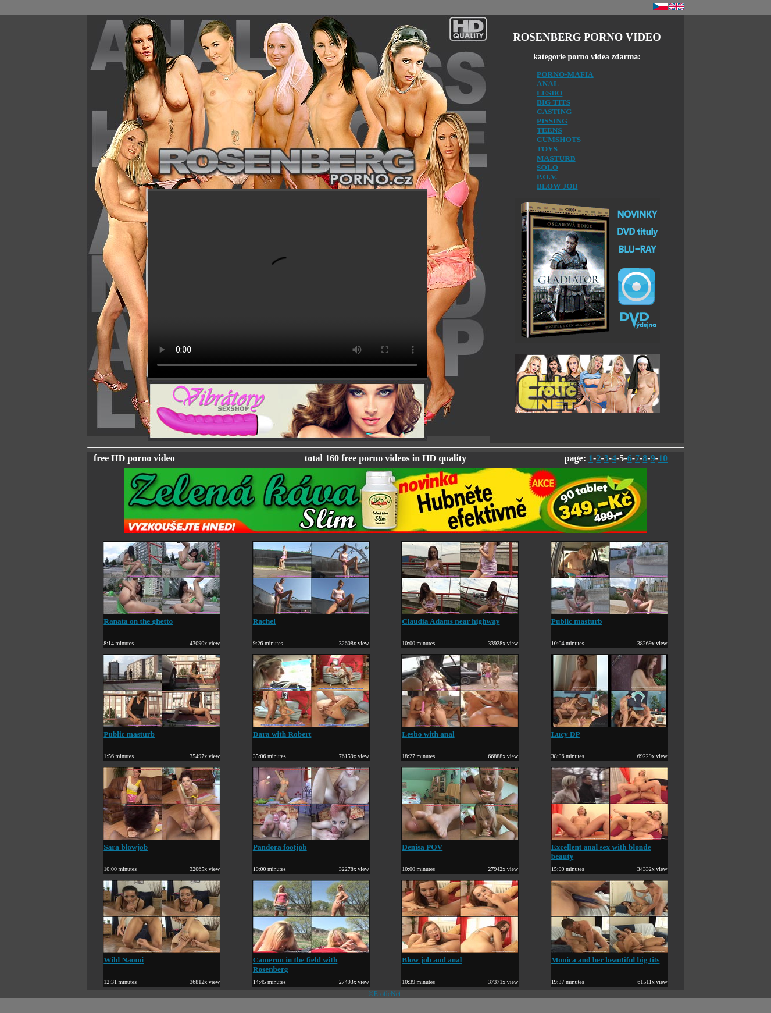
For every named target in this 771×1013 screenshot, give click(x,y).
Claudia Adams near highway (460, 616)
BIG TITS (553, 102)
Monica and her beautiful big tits (609, 955)
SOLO (547, 167)
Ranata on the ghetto (161, 616)
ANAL (548, 83)
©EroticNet (385, 994)
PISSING (552, 120)
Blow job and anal (460, 955)
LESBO (549, 92)
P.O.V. (547, 176)
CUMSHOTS (559, 139)
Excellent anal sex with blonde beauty (609, 847)
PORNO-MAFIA (565, 74)
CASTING (554, 111)
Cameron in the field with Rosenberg (311, 959)
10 (663, 458)
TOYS (547, 148)
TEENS (549, 130)
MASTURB (556, 158)
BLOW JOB (557, 186)
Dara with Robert (311, 729)
